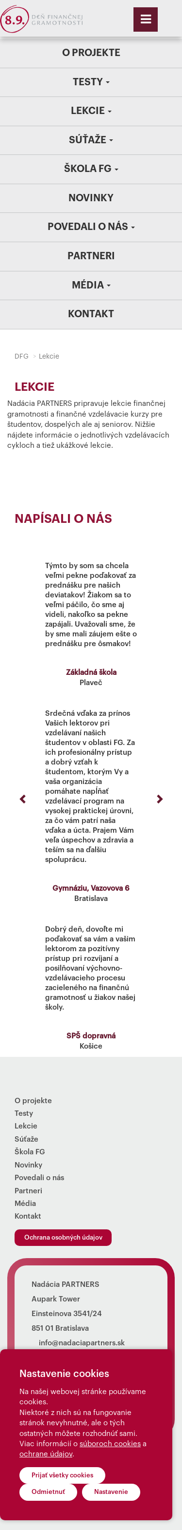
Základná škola (91, 672)
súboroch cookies (110, 1444)
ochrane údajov (45, 1454)
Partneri (91, 256)
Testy (91, 82)
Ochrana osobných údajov (63, 1237)
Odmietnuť (48, 1492)
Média (91, 285)
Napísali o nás (63, 519)
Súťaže (91, 140)
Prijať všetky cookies (62, 1475)
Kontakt (91, 314)
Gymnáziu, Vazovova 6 (91, 888)
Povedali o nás (91, 227)
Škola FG (91, 169)
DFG (22, 356)
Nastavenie (111, 1492)
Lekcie (91, 111)
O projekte (91, 53)
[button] (23, 798)
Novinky (91, 198)
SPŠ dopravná (91, 1036)
